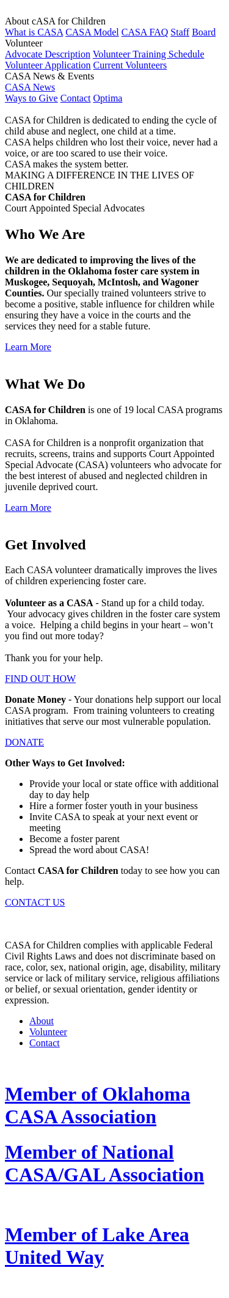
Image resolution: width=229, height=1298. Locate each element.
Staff (179, 32)
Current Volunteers (130, 65)
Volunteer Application (48, 65)
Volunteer (48, 1032)
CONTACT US (35, 902)
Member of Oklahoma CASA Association (97, 1105)
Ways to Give (31, 98)
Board (204, 32)
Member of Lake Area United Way (97, 1245)
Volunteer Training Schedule (149, 54)
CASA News (30, 87)
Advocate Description (47, 54)
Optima (107, 98)
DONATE (24, 742)
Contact (75, 98)
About (41, 1021)
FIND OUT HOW (40, 678)
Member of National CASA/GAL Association (104, 1163)
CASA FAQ (145, 32)
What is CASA (34, 32)
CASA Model (92, 32)
